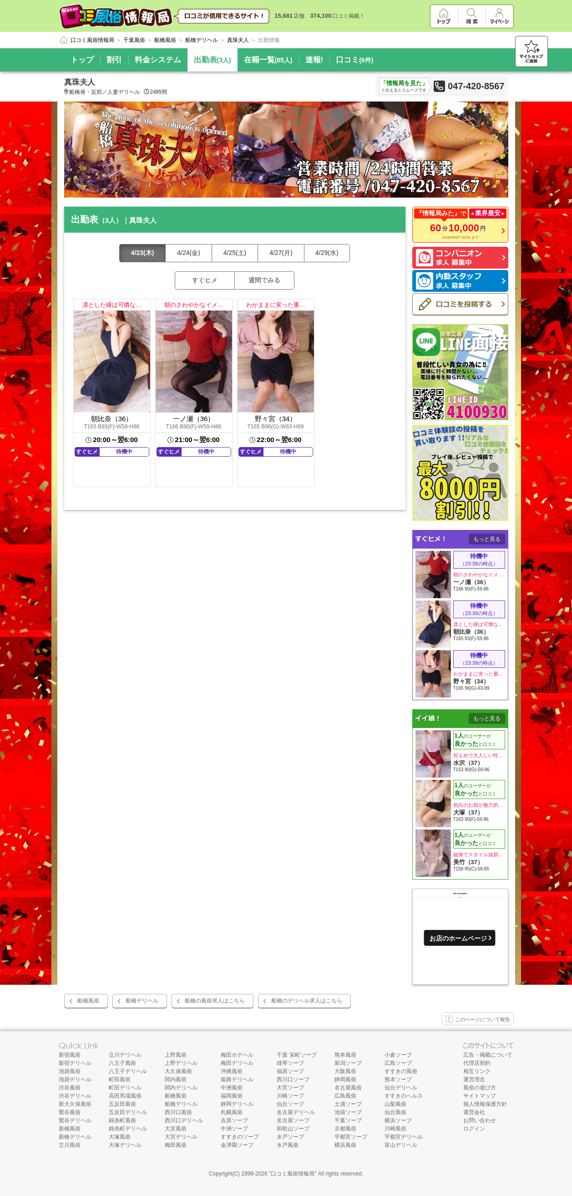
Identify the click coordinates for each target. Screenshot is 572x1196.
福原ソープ (290, 1071)
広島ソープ (398, 1063)
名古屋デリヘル (296, 1112)
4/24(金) (188, 252)
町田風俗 (120, 1079)
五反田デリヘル (128, 1112)
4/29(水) (327, 252)
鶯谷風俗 (70, 1112)
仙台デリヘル (401, 1087)
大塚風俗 (120, 1137)
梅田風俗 (176, 1145)
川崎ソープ (290, 1096)
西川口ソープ (293, 1079)
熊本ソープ (398, 1079)
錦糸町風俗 (122, 1120)
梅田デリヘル (237, 1063)
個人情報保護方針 (485, 1104)
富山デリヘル (401, 1145)
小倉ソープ (398, 1055)
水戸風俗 (288, 1145)
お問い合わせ (479, 1120)
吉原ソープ (234, 1120)
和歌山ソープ (293, 1128)
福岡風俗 (232, 1096)
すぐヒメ (205, 280)
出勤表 (212, 60)
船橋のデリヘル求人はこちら (306, 1001)
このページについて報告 (477, 1020)
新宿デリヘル (75, 1063)
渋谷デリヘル (75, 1096)
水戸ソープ (290, 1137)
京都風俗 (345, 1128)
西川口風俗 (178, 1112)
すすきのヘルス (404, 1096)
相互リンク (477, 1071)
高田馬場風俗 (125, 1096)
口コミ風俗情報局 (292, 1174)
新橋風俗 (70, 1128)
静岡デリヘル (237, 1104)
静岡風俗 (345, 1079)
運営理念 (474, 1079)
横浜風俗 (345, 1145)
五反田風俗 (122, 1104)
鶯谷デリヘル (75, 1120)
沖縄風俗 (232, 1071)
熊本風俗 (345, 1055)
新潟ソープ (348, 1063)
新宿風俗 (70, 1055)
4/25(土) (235, 252)
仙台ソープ (290, 1104)
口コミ (354, 60)
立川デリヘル (125, 1055)
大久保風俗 (178, 1071)
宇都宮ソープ (350, 1137)
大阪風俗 (345, 1071)
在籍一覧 (268, 60)
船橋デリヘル (142, 1001)
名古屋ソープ (293, 1120)
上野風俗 (176, 1055)
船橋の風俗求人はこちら (215, 1001)
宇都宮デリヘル (404, 1137)
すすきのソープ (240, 1137)
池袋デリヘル (75, 1079)
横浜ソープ (398, 1120)
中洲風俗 (232, 1087)
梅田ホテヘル (237, 1055)
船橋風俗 (88, 1001)
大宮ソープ (290, 1087)
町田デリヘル (125, 1087)
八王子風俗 (122, 1063)
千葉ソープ (348, 1120)
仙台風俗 (395, 1112)
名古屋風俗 (348, 1087)
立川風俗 (70, 1145)
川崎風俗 (395, 1128)
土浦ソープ (348, 1104)
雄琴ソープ (290, 1063)
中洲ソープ (234, 1128)
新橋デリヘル (75, 1137)
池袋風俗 (70, 1071)
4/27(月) (281, 252)
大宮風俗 (176, 1128)
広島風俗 (345, 1096)
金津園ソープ (237, 1145)
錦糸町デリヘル (128, 1128)
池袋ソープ (348, 1112)
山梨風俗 (395, 1104)
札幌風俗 (232, 1112)
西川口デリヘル (184, 1120)
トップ (82, 60)
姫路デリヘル (237, 1079)
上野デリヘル (181, 1063)
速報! (314, 60)
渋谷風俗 (70, 1087)
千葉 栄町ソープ (296, 1055)
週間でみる (264, 280)
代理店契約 (477, 1063)
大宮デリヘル (181, 1137)
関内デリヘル (181, 1087)
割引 (114, 60)
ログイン (474, 1128)
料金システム (158, 60)
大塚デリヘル (125, 1145)
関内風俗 (176, 1079)
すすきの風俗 (401, 1071)
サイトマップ (479, 1096)
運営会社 (474, 1112)
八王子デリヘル (128, 1071)
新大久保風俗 (75, 1104)
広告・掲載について (487, 1055)
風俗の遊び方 (479, 1087)
